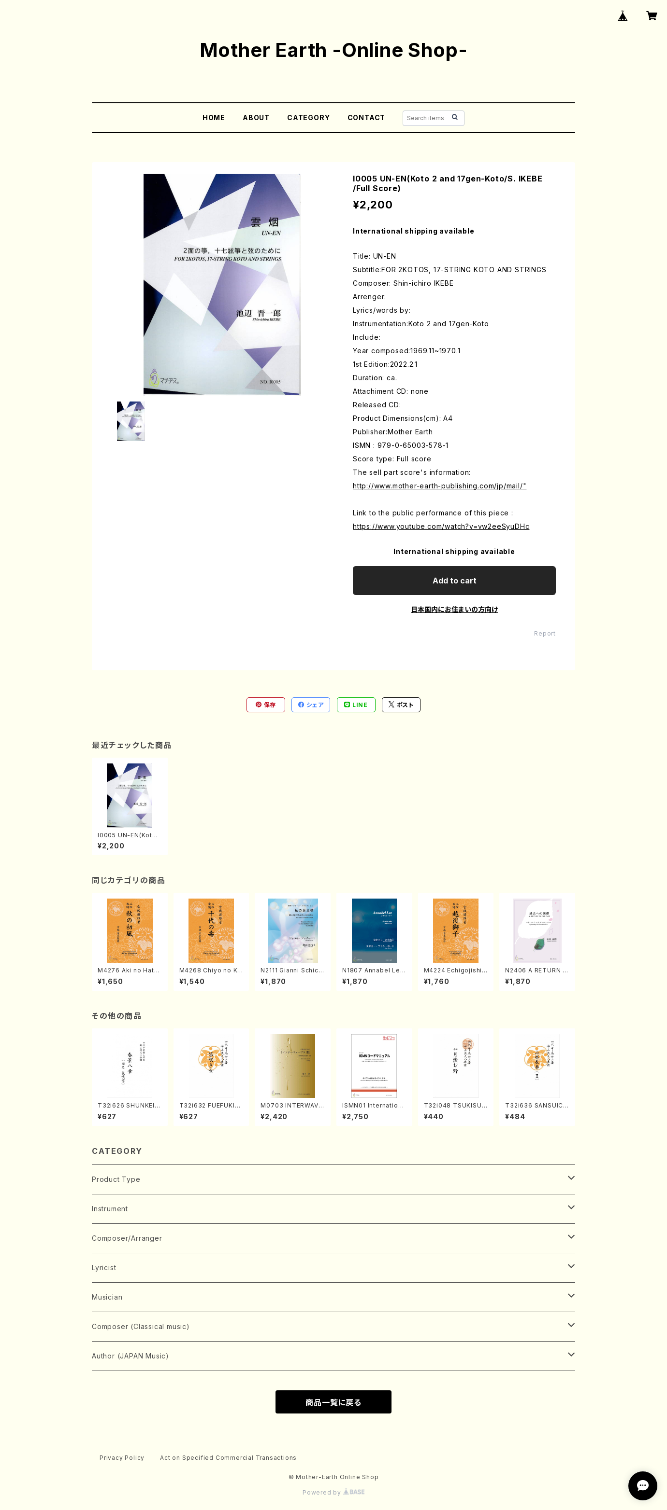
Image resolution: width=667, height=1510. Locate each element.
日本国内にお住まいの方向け (454, 609)
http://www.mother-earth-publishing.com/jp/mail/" (439, 486)
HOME (214, 117)
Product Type (116, 1179)
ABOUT (256, 117)
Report (545, 633)
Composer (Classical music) (141, 1326)
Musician (107, 1297)
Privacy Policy (122, 1457)
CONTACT (367, 117)
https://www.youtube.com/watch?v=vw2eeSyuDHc (441, 526)
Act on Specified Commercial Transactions (228, 1457)
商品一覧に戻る (333, 1402)
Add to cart (455, 580)
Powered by (333, 1492)
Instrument (110, 1209)
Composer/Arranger (127, 1238)
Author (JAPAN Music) (130, 1356)
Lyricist (104, 1267)
